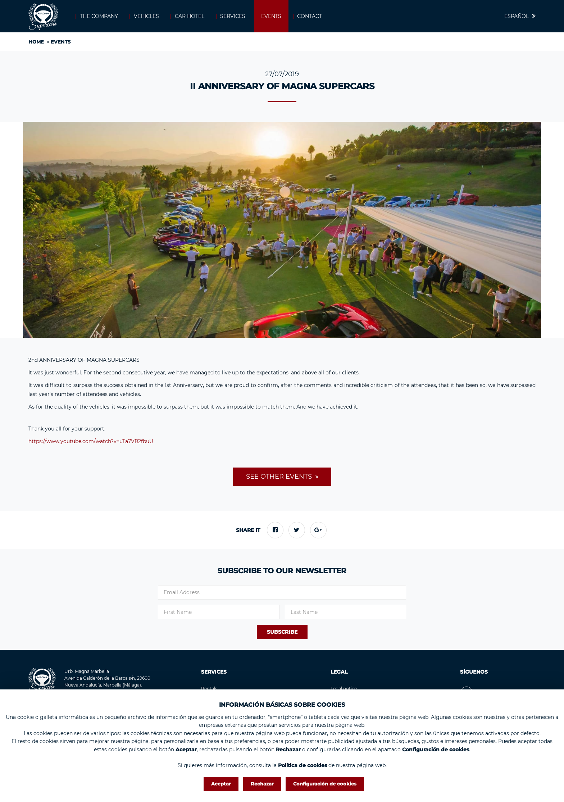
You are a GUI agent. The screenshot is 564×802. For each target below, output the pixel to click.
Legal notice (344, 688)
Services (232, 16)
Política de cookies (302, 765)
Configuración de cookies (324, 784)
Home (36, 42)
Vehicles (146, 16)
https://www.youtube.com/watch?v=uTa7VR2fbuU (90, 441)
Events (271, 16)
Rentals (209, 688)
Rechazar (262, 784)
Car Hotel (189, 16)
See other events (280, 476)
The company (99, 16)
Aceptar (221, 784)
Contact (309, 16)
